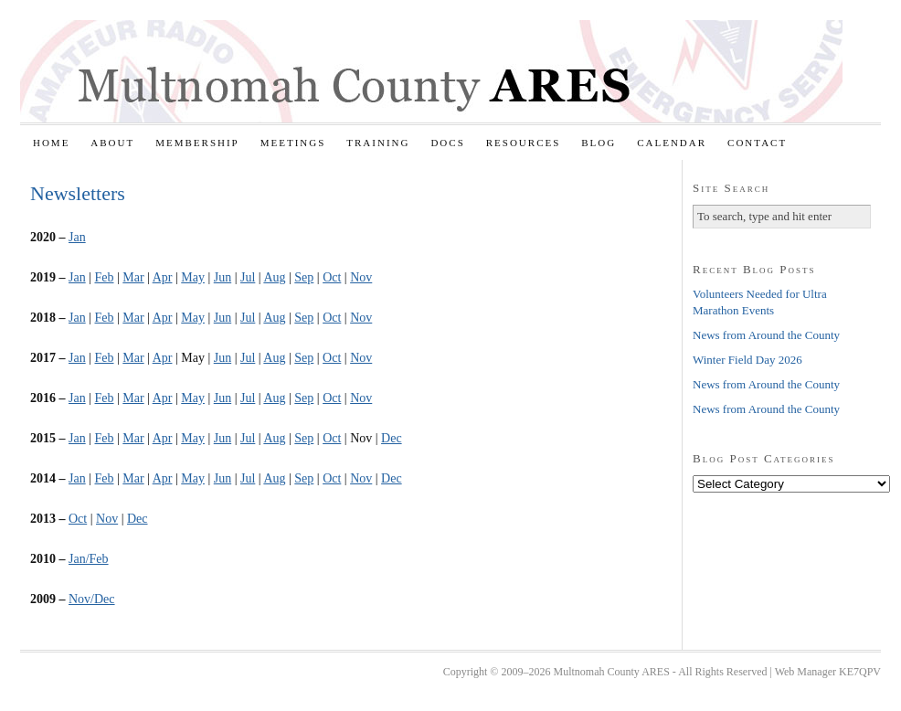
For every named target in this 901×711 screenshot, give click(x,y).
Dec (391, 438)
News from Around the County (766, 335)
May (193, 277)
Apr (163, 277)
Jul (247, 277)
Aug (274, 277)
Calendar (671, 142)
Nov (361, 277)
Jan (77, 237)
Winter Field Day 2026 (747, 359)
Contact (757, 142)
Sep (303, 277)
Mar (132, 277)
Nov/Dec (92, 599)
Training (377, 142)
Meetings (293, 142)
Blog (598, 142)
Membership (197, 142)
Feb (103, 277)
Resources (523, 142)
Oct (332, 277)
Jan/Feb (89, 559)
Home (51, 142)
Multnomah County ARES (431, 71)
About (112, 142)
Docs (447, 142)
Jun (222, 277)
